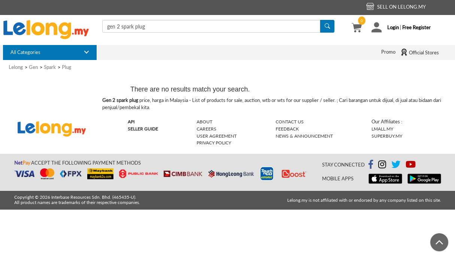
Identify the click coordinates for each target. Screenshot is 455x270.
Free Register (416, 27)
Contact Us (290, 121)
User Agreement (217, 136)
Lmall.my (382, 129)
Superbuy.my (386, 136)
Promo (388, 52)
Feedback (287, 129)
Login (393, 27)
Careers (206, 129)
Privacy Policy (214, 143)
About (204, 121)
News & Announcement (304, 136)
